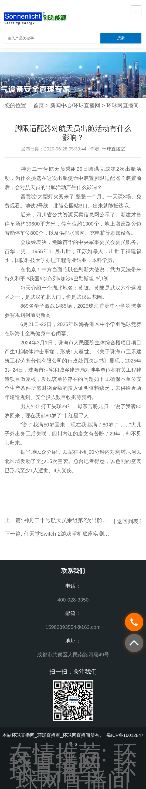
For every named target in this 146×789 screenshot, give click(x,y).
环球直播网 (73, 758)
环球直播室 (113, 149)
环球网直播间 (122, 105)
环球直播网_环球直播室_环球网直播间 (51, 735)
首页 (38, 105)
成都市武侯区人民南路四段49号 (73, 654)
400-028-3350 (73, 600)
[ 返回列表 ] (128, 521)
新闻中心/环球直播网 (75, 105)
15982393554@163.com (73, 627)
